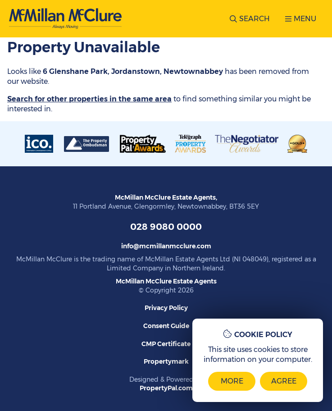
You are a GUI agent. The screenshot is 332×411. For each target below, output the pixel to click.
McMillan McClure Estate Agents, (166, 197)
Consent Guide (166, 326)
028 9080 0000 (166, 226)
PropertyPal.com (166, 388)
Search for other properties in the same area (89, 99)
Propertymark (166, 361)
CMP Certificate (166, 344)
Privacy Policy (166, 308)
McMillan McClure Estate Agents (166, 281)
